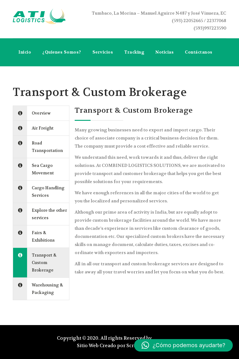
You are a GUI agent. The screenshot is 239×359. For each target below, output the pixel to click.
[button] (183, 345)
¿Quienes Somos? (61, 52)
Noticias (164, 52)
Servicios (102, 52)
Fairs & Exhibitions (43, 236)
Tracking (134, 52)
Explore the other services (49, 214)
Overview (41, 113)
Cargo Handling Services (48, 191)
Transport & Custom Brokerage (44, 263)
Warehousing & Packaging (47, 288)
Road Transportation (47, 146)
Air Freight (43, 128)
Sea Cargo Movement (43, 169)
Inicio (24, 52)
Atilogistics (167, 338)
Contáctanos (199, 52)
